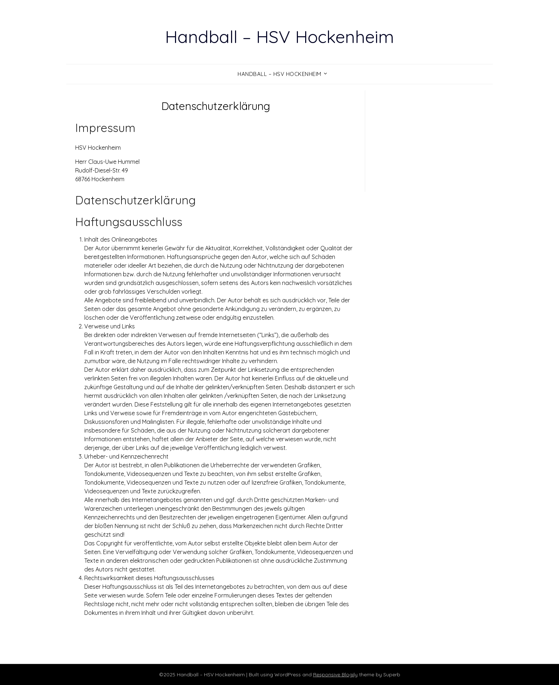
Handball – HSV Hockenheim (279, 36)
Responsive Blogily (335, 674)
